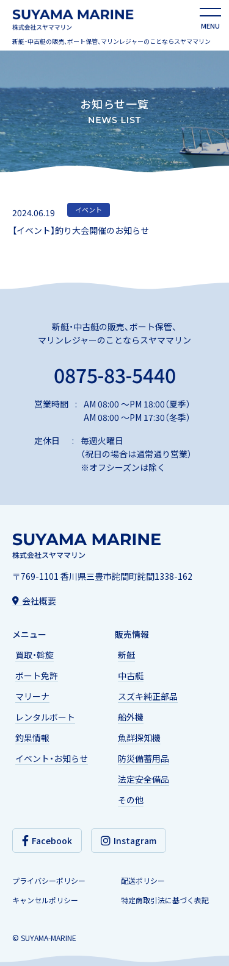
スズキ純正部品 (148, 696)
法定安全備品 (143, 779)
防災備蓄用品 (143, 758)
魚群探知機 (139, 738)
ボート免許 (36, 675)
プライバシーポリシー (48, 880)
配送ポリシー (143, 880)
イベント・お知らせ (51, 758)
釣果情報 (32, 738)
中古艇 (131, 675)
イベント (88, 210)
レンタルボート (45, 717)
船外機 (131, 717)
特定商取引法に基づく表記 (165, 900)
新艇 (126, 655)
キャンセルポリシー (45, 900)
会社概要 (34, 599)
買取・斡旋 (34, 655)
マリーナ (32, 696)
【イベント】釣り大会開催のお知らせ (80, 230)
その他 (131, 800)
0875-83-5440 (115, 373)
